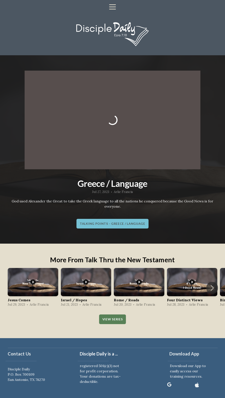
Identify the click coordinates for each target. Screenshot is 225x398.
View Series (112, 319)
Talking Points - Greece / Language (112, 223)
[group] (33, 288)
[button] (212, 288)
